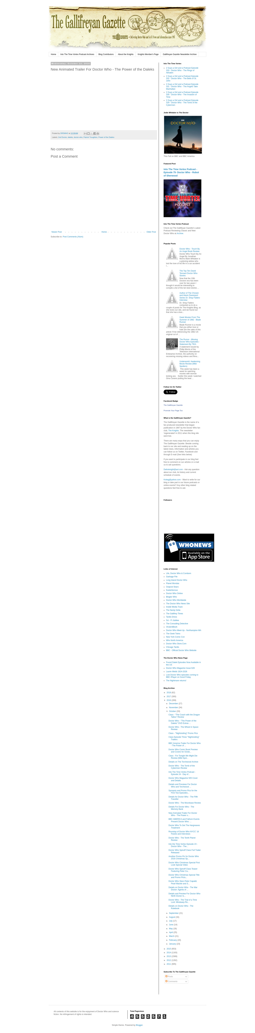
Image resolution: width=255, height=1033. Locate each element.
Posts (169, 976)
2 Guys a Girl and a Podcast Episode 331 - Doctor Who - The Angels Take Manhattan (182, 86)
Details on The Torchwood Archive (183, 762)
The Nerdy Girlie (173, 610)
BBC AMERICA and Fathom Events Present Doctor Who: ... (184, 820)
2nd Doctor (62, 137)
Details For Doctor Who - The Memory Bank (181, 808)
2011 (169, 964)
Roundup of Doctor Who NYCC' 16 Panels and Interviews (184, 832)
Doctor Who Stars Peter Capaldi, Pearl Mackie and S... (183, 882)
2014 (169, 952)
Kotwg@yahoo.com (172, 479)
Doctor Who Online (174, 593)
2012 (169, 960)
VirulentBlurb (171, 627)
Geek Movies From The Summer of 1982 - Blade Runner (190, 319)
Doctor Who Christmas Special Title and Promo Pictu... (184, 876)
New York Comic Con (175, 637)
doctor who (78, 137)
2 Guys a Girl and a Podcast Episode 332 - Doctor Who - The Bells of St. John (182, 78)
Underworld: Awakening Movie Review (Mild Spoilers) (190, 363)
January (173, 944)
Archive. (180, 233)
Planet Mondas (172, 583)
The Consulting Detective (177, 623)
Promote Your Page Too (173, 411)
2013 (169, 956)
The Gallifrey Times (174, 613)
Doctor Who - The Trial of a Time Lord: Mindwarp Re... (183, 901)
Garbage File (171, 577)
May (171, 928)
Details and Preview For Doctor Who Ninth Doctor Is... (184, 894)
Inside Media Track (174, 607)
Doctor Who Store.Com (176, 643)
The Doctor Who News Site (178, 603)
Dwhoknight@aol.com (173, 469)
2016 (169, 700)
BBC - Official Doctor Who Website (181, 650)
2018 (169, 692)
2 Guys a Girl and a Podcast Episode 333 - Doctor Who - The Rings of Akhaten (182, 70)
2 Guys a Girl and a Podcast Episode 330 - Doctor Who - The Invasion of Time (182, 94)
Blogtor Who (171, 597)
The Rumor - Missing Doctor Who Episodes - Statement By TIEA (190, 341)
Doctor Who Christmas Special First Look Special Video (184, 863)
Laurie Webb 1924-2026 (176, 671)
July (171, 921)
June (171, 925)
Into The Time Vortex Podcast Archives (77, 54)
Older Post (151, 232)
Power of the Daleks (106, 137)
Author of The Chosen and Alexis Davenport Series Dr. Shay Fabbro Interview (190, 296)
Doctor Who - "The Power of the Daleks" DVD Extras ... (182, 722)
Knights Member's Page (148, 54)
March (172, 936)
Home (53, 54)
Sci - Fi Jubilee (172, 620)
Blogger (139, 1025)
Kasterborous (172, 590)
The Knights (173, 430)
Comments (171, 981)
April (171, 932)
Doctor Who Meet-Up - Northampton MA (183, 630)
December (174, 703)
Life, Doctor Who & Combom (178, 573)
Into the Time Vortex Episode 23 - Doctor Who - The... (183, 845)
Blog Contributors (106, 54)
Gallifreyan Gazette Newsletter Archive (179, 54)
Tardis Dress (171, 617)
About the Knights (126, 54)
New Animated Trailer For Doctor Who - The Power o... (183, 814)
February (173, 940)
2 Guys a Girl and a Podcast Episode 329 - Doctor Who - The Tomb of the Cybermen (182, 102)
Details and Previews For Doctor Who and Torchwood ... (183, 785)
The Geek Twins (173, 633)
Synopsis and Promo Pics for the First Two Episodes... (183, 791)
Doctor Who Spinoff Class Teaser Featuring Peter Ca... (183, 870)
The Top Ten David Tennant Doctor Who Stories (188, 273)
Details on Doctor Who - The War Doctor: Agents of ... (183, 888)
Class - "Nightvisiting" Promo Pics (183, 733)
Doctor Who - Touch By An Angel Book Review (190, 250)
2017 (169, 696)
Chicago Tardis (172, 647)
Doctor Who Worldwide (176, 600)
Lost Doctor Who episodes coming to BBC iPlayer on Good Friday (182, 676)
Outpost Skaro (172, 587)
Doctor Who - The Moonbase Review (185, 803)
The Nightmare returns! (176, 680)
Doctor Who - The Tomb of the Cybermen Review (182, 767)
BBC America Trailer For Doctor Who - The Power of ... (185, 744)
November (174, 707)
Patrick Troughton (90, 137)
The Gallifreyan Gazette (173, 405)
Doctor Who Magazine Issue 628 (180, 668)
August (172, 917)
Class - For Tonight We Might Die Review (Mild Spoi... (183, 757)
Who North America (174, 640)
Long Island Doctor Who (176, 580)
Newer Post (57, 232)
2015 (169, 949)
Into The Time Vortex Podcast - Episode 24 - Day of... (182, 773)
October (173, 711)
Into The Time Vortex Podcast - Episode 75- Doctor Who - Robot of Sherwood (181, 172)
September (174, 913)
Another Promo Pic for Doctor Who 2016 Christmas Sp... (184, 857)
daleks (70, 137)
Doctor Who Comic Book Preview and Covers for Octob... (183, 750)
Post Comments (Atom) (73, 237)
